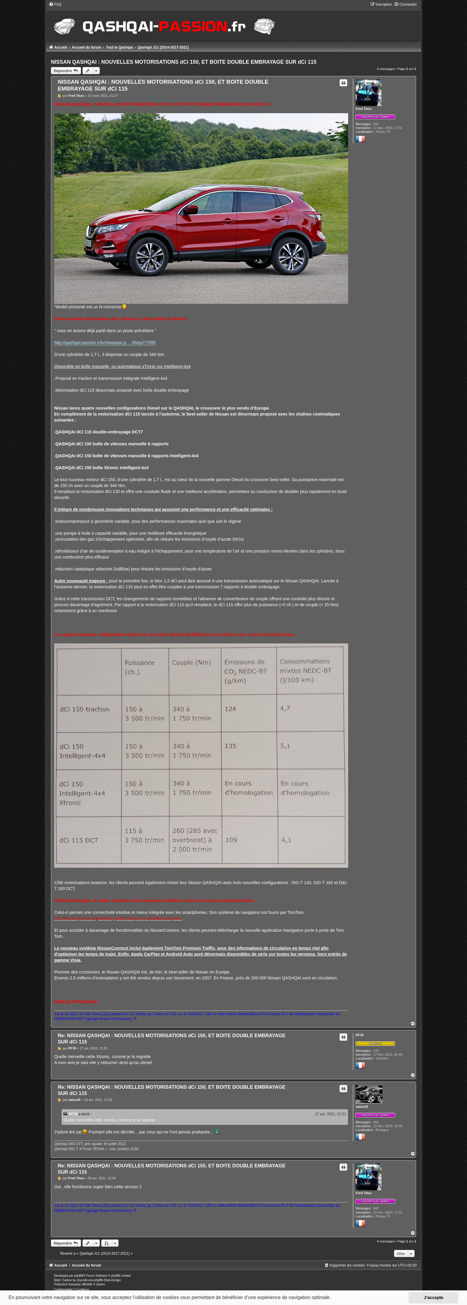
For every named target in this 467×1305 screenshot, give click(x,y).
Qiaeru (100, 1284)
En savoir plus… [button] (350, 1297)
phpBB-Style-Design (107, 1280)
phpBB (78, 1275)
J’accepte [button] (433, 1297)
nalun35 (362, 1106)
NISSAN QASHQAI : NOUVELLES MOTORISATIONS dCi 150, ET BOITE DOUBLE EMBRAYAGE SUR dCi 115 (184, 62)
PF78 (359, 1035)
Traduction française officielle (73, 1284)
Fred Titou (364, 109)
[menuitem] (55, 4)
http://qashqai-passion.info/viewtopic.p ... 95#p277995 (105, 342)
